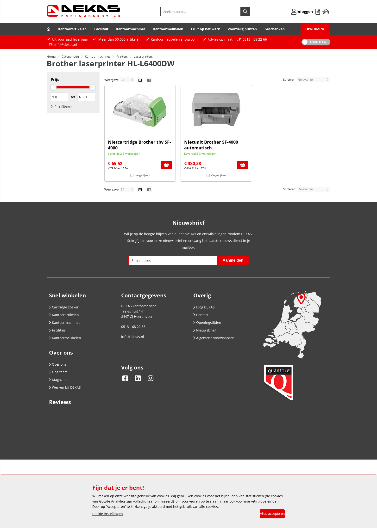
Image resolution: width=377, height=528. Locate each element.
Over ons (57, 364)
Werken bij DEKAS (65, 387)
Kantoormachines (130, 29)
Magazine (58, 379)
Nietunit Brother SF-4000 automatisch (211, 145)
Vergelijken (142, 175)
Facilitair (101, 29)
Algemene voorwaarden (213, 338)
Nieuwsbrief (204, 330)
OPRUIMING (315, 29)
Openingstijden (207, 322)
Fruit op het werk (205, 29)
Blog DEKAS (204, 307)
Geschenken (274, 29)
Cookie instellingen (107, 514)
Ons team (58, 372)
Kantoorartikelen (72, 29)
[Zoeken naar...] (236, 11)
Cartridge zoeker (64, 307)
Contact (200, 315)
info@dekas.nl (65, 44)
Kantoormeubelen (168, 29)
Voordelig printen (242, 29)
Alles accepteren (268, 514)
